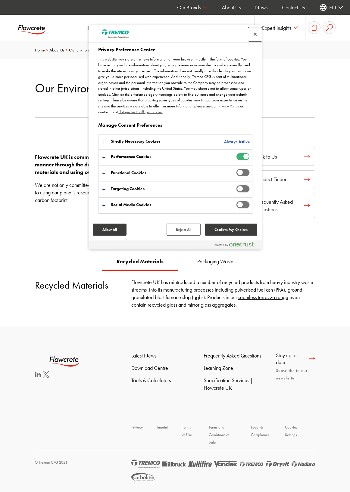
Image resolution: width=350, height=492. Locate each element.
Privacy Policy (228, 106)
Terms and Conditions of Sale (219, 435)
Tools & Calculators (151, 380)
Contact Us (293, 7)
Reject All (183, 229)
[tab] (140, 262)
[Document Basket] (314, 27)
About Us (231, 7)
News (261, 7)
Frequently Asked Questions (232, 355)
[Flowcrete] (36, 27)
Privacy (137, 427)
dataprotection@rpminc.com (141, 111)
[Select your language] (331, 7)
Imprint (162, 427)
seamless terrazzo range (263, 297)
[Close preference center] (255, 34)
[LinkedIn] (38, 375)
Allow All (109, 229)
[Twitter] (46, 376)
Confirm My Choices (231, 229)
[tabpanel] (175, 289)
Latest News (143, 355)
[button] (280, 28)
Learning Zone (218, 367)
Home (40, 50)
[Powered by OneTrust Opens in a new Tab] (236, 245)
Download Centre (149, 367)
